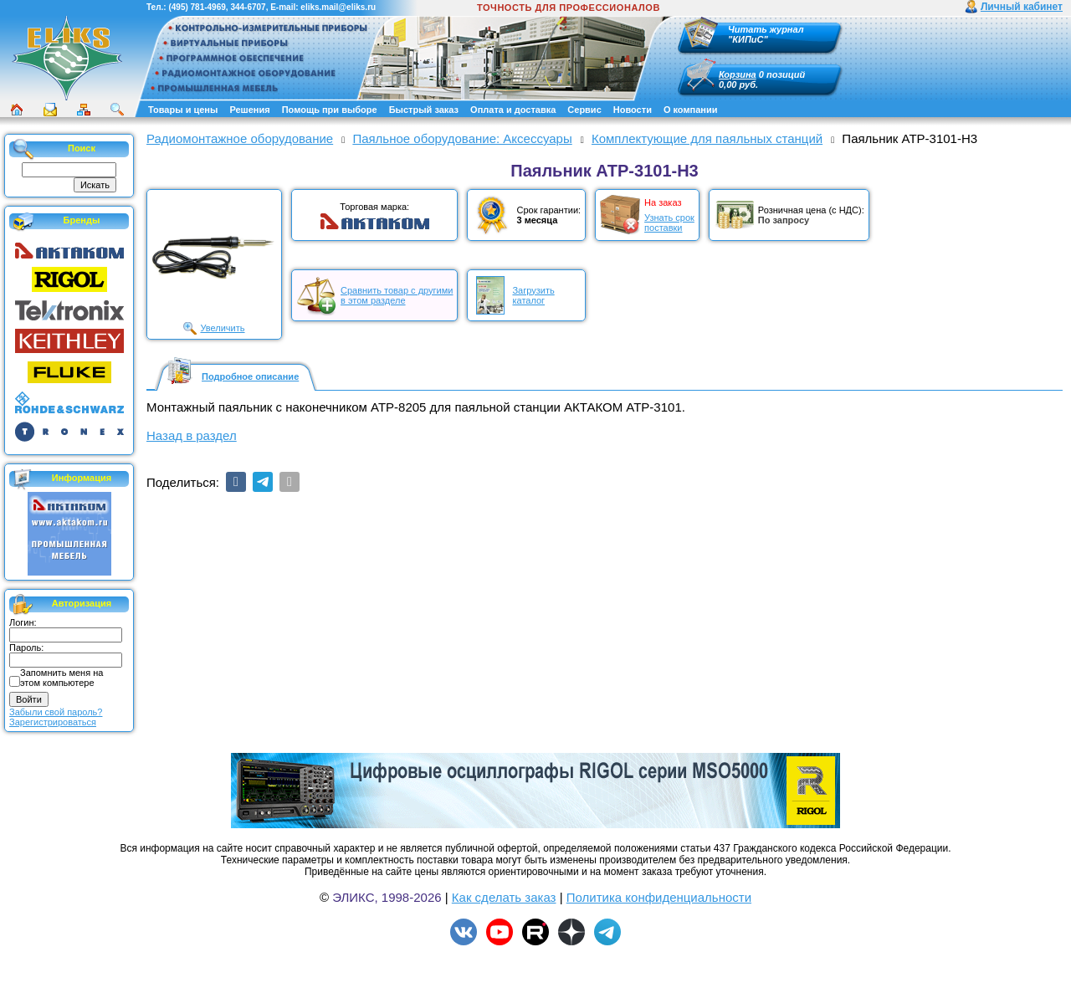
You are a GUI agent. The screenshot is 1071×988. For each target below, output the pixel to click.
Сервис (584, 110)
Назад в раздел (191, 435)
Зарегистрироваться (52, 722)
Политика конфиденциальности (658, 897)
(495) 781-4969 (196, 7)
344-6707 (247, 7)
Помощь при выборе (329, 110)
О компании (691, 110)
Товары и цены (183, 110)
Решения (249, 110)
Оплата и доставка (513, 110)
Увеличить (222, 328)
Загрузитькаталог (533, 295)
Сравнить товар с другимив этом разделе (397, 295)
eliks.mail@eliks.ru (338, 7)
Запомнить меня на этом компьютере (61, 678)
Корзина (737, 74)
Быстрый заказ (424, 110)
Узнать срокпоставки (669, 222)
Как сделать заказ (504, 897)
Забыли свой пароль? (55, 712)
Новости (632, 110)
